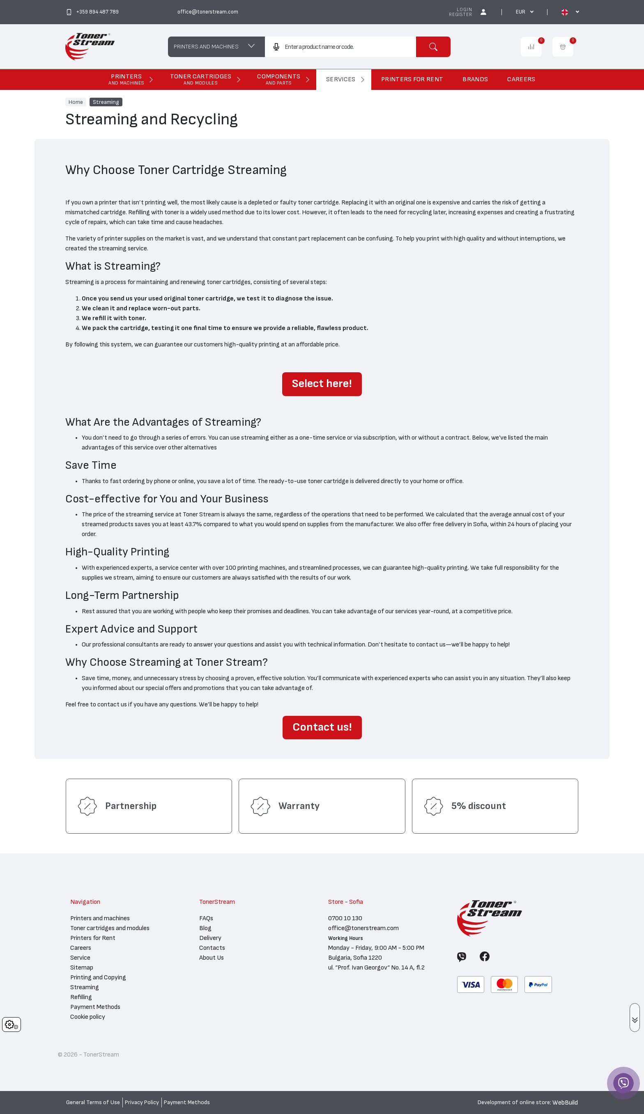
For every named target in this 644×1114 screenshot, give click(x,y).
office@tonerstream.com (363, 928)
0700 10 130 (345, 918)
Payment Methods (95, 1007)
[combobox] (340, 47)
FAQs (206, 918)
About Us (211, 957)
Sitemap (81, 967)
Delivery (210, 938)
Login (464, 9)
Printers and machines (100, 918)
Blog (205, 928)
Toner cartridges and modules (110, 928)
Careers (80, 947)
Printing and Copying (98, 977)
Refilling (81, 997)
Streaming (106, 102)
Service (80, 957)
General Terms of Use (93, 1102)
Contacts (212, 947)
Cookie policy (87, 1016)
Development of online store (514, 1102)
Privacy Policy (142, 1102)
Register (460, 14)
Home (76, 102)
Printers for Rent (92, 938)
